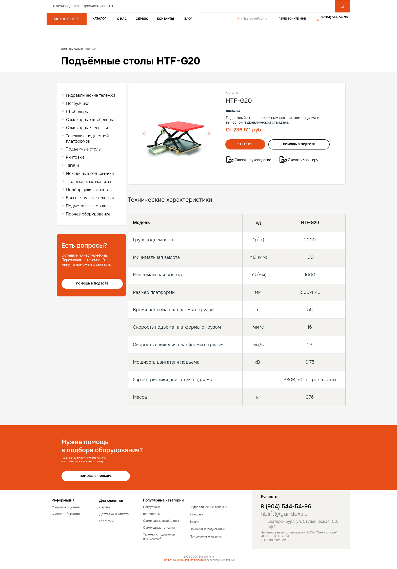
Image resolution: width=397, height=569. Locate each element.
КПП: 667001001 (273, 540)
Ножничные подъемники (90, 173)
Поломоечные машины (89, 181)
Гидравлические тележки (90, 95)
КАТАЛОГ (99, 18)
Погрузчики (77, 103)
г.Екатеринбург (252, 18)
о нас (122, 19)
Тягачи (72, 165)
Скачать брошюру (303, 160)
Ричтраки (75, 157)
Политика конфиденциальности (184, 560)
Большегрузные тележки (90, 197)
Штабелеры (77, 111)
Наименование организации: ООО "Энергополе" (299, 532)
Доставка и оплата (98, 6)
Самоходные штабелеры (90, 119)
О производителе (67, 6)
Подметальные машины (88, 206)
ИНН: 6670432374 (275, 536)
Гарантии (106, 521)
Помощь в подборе (92, 283)
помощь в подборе (299, 144)
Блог (188, 19)
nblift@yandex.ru (284, 513)
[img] (66, 19)
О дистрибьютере (66, 514)
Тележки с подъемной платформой (87, 138)
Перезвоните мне (292, 18)
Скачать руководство (253, 160)
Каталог (79, 49)
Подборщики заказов (87, 189)
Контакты (165, 19)
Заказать (245, 144)
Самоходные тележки (87, 127)
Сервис (142, 19)
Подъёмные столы (83, 149)
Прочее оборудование (88, 214)
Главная (66, 49)
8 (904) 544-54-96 (286, 506)
